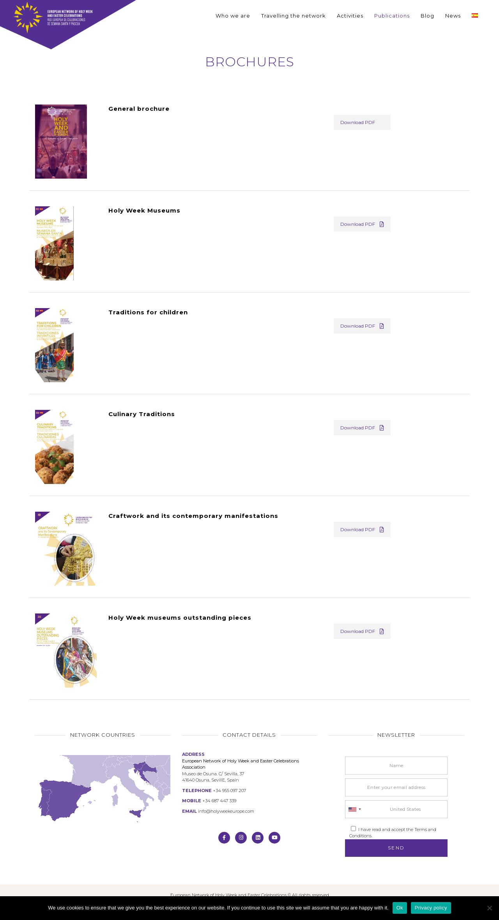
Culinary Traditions (141, 414)
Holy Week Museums (144, 210)
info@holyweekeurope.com (226, 811)
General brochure (139, 108)
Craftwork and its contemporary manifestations (193, 515)
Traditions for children (148, 312)
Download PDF (357, 122)
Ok (399, 908)
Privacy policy (431, 908)
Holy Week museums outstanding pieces (179, 617)
